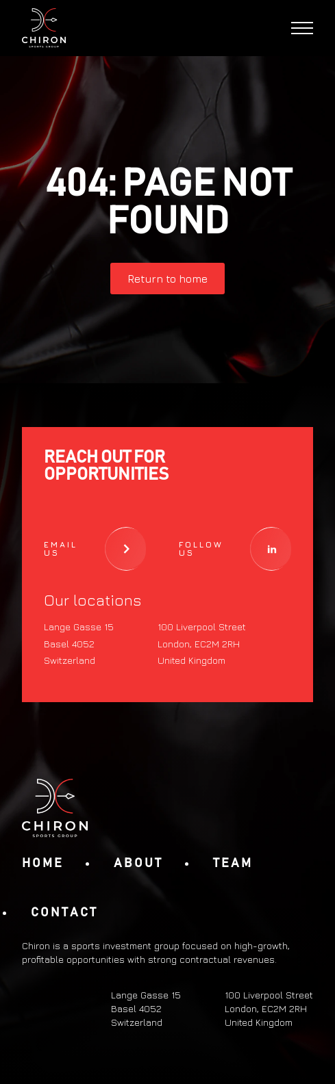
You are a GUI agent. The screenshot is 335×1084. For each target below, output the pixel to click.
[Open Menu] (302, 28)
